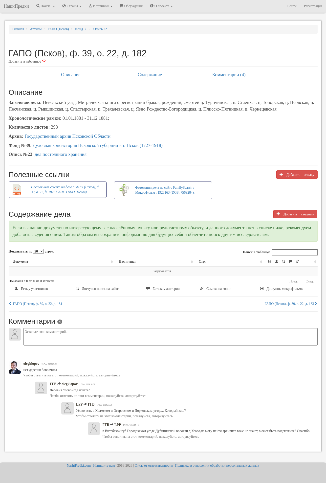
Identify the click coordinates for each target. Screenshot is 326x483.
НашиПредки (16, 6)
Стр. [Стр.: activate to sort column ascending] (162, 261)
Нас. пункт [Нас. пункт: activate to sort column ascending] (92, 261)
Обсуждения (131, 6)
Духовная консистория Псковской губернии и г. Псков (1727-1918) (98, 145)
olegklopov (31, 364)
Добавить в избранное (27, 61)
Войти (291, 6)
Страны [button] (71, 6)
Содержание (150, 74)
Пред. (293, 281)
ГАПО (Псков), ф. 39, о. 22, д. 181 (35, 304)
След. (310, 281)
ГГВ (53, 384)
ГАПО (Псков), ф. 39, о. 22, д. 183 (291, 304)
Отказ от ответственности (154, 465)
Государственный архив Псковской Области (67, 136)
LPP (79, 404)
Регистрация (313, 6)
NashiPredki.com (79, 465)
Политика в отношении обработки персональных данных (217, 465)
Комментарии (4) (229, 74)
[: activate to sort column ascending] (259, 262)
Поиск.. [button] (45, 6)
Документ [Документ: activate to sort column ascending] (20, 261)
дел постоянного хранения (61, 154)
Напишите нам (104, 465)
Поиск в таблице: (280, 252)
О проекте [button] (161, 6)
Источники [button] (100, 6)
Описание (70, 74)
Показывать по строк (31, 251)
